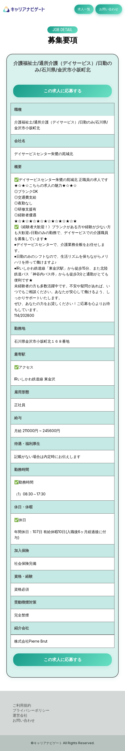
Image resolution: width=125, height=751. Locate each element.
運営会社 (20, 715)
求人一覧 (84, 9)
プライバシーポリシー (31, 710)
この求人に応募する (63, 90)
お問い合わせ (108, 9)
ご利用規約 (22, 705)
